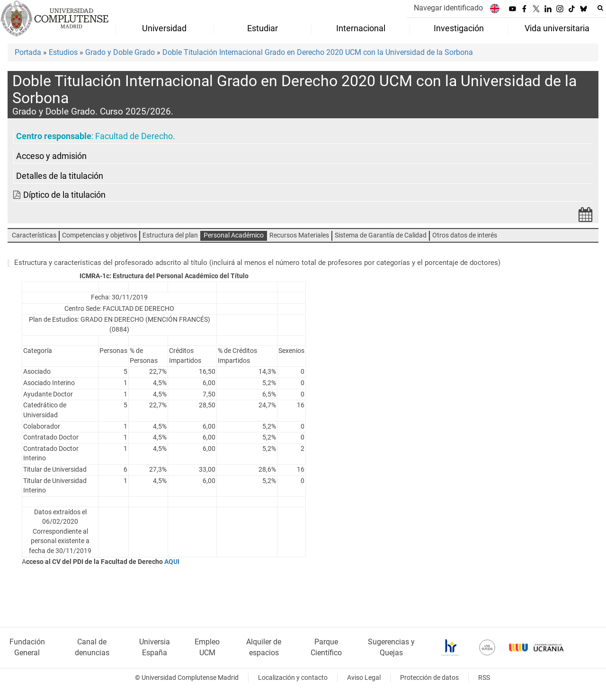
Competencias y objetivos (99, 235)
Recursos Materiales (299, 235)
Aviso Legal (364, 678)
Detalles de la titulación (59, 176)
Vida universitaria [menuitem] (557, 28)
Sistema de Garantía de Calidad (381, 235)
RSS (484, 678)
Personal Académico (234, 235)
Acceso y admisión (51, 156)
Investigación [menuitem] (459, 28)
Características (34, 235)
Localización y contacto (293, 678)
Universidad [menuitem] (164, 28)
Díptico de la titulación (64, 195)
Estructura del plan (170, 235)
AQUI (172, 562)
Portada (28, 52)
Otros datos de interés (464, 235)
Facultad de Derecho (134, 136)
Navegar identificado (448, 7)
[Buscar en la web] (600, 8)
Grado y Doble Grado (120, 52)
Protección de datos (429, 678)
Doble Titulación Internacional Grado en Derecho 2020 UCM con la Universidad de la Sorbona (317, 52)
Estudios (63, 52)
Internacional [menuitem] (360, 28)
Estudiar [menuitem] (262, 28)
